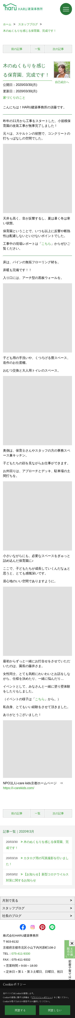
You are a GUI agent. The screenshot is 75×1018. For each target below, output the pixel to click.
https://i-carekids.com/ (18, 788)
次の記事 (58, 49)
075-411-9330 (21, 953)
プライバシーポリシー (42, 997)
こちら (46, 243)
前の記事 (16, 49)
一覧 (37, 49)
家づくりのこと (14, 97)
